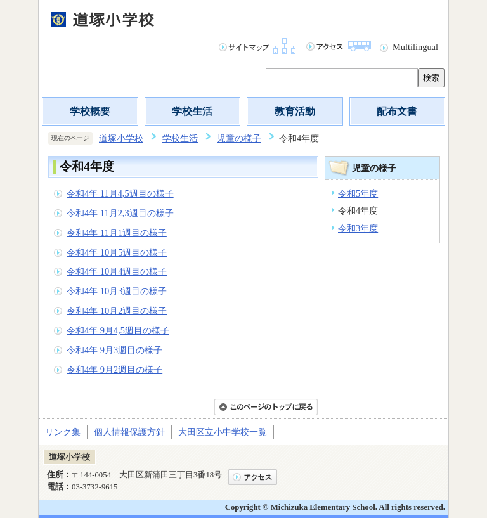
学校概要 (90, 111)
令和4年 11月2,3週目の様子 (120, 213)
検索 (431, 77)
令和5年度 (358, 193)
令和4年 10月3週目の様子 (117, 291)
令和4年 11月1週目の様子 (117, 233)
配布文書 (397, 111)
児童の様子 (239, 138)
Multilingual (415, 47)
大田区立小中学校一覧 (222, 432)
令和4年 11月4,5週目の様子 (120, 193)
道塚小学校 (121, 138)
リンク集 (63, 432)
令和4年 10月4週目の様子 (117, 271)
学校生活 (192, 111)
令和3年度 (358, 228)
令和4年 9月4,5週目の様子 (118, 330)
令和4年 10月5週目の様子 (117, 252)
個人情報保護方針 (129, 432)
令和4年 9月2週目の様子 (114, 370)
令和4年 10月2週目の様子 (117, 311)
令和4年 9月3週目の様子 (114, 350)
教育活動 (295, 111)
